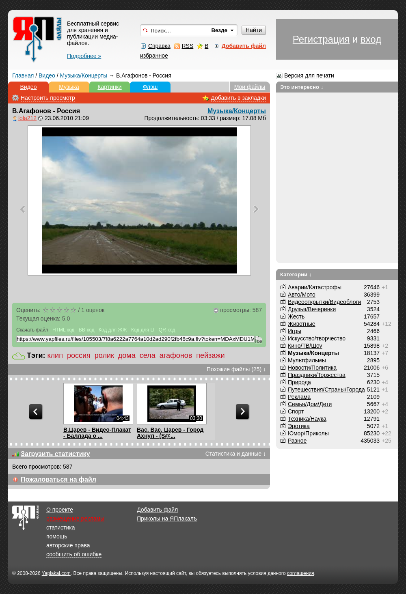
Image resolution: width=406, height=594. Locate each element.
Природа (299, 382)
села (147, 355)
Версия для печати (309, 75)
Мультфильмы (307, 360)
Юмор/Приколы (308, 433)
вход (371, 39)
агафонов (176, 355)
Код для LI (143, 330)
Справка (159, 46)
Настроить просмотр (48, 98)
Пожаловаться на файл (58, 479)
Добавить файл (157, 509)
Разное (297, 440)
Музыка (69, 87)
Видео (47, 75)
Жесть (296, 316)
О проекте (59, 509)
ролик (104, 355)
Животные (301, 324)
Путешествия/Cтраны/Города (326, 389)
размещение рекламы (75, 518)
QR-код (167, 330)
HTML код (63, 330)
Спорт (296, 411)
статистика (60, 527)
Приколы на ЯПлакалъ (167, 518)
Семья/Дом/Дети (310, 404)
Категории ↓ (296, 274)
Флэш (150, 87)
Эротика (299, 426)
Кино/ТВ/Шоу (305, 345)
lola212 (27, 118)
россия (79, 355)
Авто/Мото (301, 294)
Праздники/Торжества (317, 375)
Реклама (299, 397)
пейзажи (210, 355)
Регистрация (321, 39)
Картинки (109, 87)
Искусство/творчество (317, 338)
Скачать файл (32, 330)
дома (127, 355)
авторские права (68, 545)
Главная (23, 75)
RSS (187, 46)
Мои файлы (250, 87)
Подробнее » (84, 56)
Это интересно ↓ (302, 87)
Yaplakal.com (56, 573)
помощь (56, 536)
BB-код (87, 330)
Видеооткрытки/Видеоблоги (324, 302)
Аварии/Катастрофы (314, 287)
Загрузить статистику (55, 453)
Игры (294, 331)
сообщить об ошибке (74, 554)
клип (55, 355)
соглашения (300, 573)
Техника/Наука (307, 418)
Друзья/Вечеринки (312, 309)
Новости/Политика (312, 367)
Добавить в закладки (238, 98)
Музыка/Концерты (84, 75)
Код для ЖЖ (113, 330)
